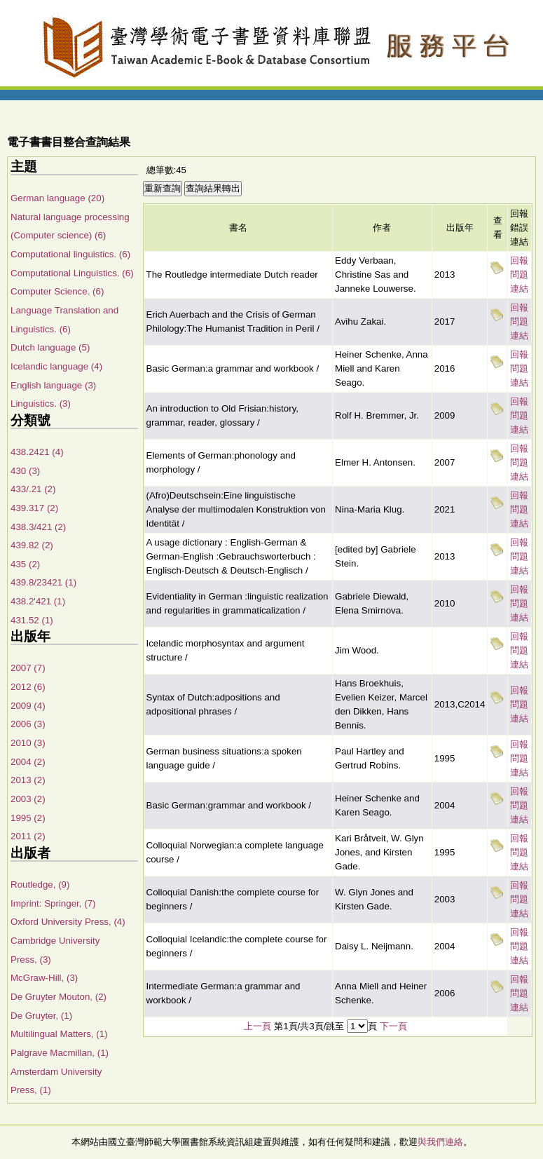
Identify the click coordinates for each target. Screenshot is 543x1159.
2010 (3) (28, 743)
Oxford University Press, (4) (68, 921)
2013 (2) (28, 780)
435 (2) (25, 564)
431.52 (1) (32, 620)
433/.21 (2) (33, 489)
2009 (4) (28, 705)
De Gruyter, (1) (41, 1015)
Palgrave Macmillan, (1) (60, 1053)
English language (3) (53, 385)
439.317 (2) (34, 508)
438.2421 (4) (37, 452)
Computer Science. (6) (57, 291)
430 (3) (25, 471)
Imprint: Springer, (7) (53, 903)
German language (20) (57, 198)
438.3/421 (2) (38, 527)
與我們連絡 (440, 1142)
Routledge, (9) (40, 884)
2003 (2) (28, 799)
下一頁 (393, 1026)
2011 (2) (28, 836)
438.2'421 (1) (38, 601)
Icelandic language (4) (56, 366)
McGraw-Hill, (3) (44, 977)
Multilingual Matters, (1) (59, 1034)
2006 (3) (28, 724)
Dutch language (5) (50, 347)
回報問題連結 (519, 274)
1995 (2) (28, 818)
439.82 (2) (32, 545)
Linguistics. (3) (41, 403)
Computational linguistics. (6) (70, 254)
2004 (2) (28, 762)
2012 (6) (28, 687)
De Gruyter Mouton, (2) (58, 996)
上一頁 (257, 1026)
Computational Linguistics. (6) (72, 273)
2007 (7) (28, 668)
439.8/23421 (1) (43, 582)
